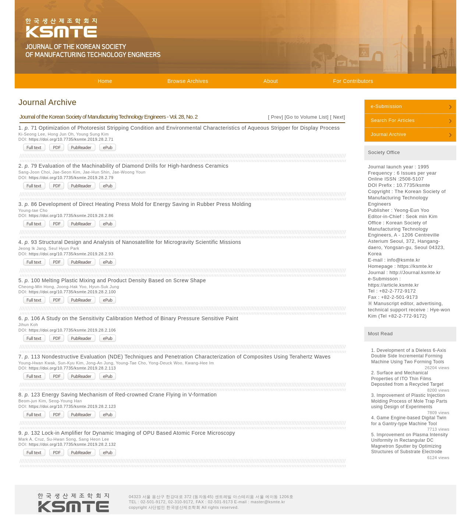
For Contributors (353, 81)
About (270, 81)
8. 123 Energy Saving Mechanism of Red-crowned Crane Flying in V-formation (117, 395)
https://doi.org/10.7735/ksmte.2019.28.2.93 (71, 254)
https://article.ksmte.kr (393, 285)
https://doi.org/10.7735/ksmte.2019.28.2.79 (71, 177)
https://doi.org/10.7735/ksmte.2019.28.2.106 (72, 330)
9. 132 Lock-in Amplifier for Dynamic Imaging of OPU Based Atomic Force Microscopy (126, 433)
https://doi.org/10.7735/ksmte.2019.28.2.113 (72, 368)
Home (105, 81)
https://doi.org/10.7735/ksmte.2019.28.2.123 (72, 406)
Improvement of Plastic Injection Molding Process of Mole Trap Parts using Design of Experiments (409, 401)
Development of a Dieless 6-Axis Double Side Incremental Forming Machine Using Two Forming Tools (408, 356)
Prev (275, 117)
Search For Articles (393, 120)
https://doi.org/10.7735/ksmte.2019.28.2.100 (72, 292)
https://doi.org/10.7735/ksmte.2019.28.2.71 (71, 139)
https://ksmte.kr (415, 266)
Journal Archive (388, 134)
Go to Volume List (306, 117)
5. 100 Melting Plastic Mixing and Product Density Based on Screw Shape (112, 280)
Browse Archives (187, 81)
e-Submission (386, 106)
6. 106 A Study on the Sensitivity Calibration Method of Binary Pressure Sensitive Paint (128, 318)
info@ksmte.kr (403, 260)
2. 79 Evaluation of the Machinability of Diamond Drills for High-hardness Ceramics (123, 166)
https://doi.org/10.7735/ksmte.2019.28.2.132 (72, 444)
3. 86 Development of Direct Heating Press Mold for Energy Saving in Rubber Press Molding (134, 204)
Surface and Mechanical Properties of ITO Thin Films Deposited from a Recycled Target (407, 378)
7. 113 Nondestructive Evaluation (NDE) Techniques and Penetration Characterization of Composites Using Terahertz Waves (174, 357)
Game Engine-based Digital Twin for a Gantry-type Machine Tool (408, 420)
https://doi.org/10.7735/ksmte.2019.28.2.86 (71, 215)
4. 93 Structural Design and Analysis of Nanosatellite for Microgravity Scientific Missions (129, 242)
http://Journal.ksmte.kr (414, 272)
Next (338, 117)
